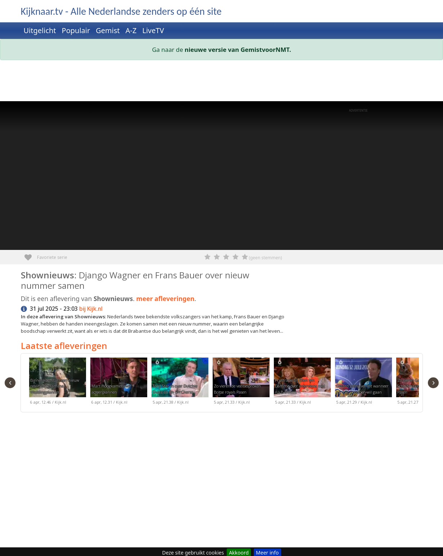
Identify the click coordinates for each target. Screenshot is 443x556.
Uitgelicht (40, 30)
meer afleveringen (165, 298)
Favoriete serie (30, 254)
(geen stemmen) (265, 258)
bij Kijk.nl (91, 309)
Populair (76, 30)
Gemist (108, 30)
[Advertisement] (221, 82)
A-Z (131, 30)
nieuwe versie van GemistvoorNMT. (238, 49)
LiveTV (153, 30)
